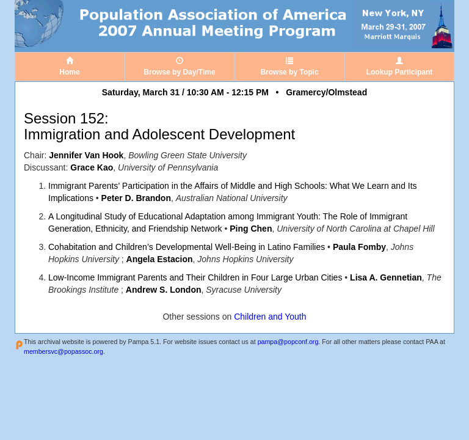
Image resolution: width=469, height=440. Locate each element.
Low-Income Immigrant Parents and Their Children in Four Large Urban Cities (195, 277)
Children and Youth (270, 316)
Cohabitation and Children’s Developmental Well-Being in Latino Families (186, 247)
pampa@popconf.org (288, 341)
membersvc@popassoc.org (63, 351)
